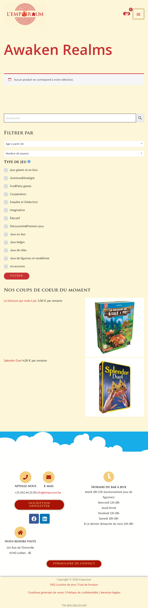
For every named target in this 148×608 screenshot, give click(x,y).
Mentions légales (110, 592)
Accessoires (17, 266)
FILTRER (16, 275)
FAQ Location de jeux (63, 584)
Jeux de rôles (18, 250)
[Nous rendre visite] (20, 532)
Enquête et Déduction (24, 202)
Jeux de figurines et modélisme (29, 258)
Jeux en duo (18, 234)
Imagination (17, 210)
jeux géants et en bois (24, 170)
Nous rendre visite (20, 541)
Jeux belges (17, 242)
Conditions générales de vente (46, 592)
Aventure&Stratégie (22, 178)
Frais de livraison (88, 584)
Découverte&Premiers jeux (27, 226)
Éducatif (15, 218)
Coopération (18, 194)
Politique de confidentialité (82, 592)
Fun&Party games (20, 186)
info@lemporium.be (48, 492)
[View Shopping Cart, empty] (126, 13)
